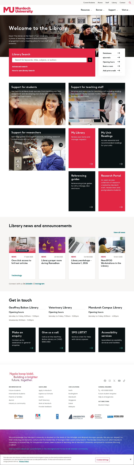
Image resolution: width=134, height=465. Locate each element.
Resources (86, 10)
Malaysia (72, 407)
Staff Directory (44, 400)
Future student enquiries (107, 394)
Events (41, 397)
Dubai (71, 403)
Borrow (100, 10)
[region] (67, 459)
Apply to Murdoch (45, 390)
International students (17, 394)
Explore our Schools (46, 394)
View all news (119, 232)
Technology (17, 275)
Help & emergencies (105, 397)
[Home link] (18, 10)
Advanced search (19, 66)
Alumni (100, 3)
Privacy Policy (24, 461)
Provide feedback (45, 407)
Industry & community (17, 403)
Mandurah (72, 397)
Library (114, 3)
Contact (122, 3)
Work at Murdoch (45, 403)
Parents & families (15, 397)
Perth (70, 390)
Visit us (126, 10)
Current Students (89, 3)
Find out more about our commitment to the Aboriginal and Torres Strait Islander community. (48, 449)
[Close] (130, 459)
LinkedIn (28, 284)
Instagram (39, 284)
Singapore (72, 400)
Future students (15, 390)
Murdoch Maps (103, 405)
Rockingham (73, 394)
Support (113, 10)
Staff (107, 3)
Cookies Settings (102, 460)
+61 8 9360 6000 (107, 390)
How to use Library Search (23, 70)
